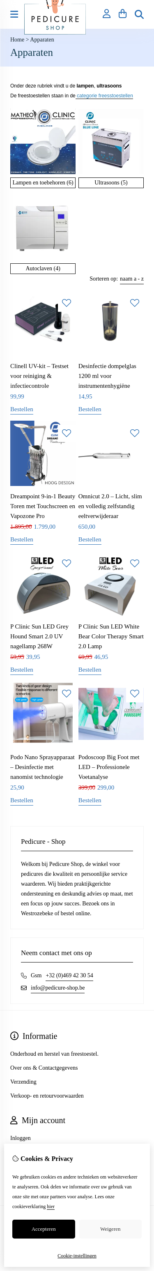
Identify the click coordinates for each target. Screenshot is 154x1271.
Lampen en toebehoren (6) (43, 183)
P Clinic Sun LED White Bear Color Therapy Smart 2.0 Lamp (111, 636)
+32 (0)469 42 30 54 (69, 975)
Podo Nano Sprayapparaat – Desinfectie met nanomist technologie (42, 767)
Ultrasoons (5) (111, 183)
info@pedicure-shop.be (58, 988)
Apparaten (42, 40)
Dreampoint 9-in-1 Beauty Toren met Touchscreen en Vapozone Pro (42, 506)
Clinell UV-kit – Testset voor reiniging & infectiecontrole (39, 376)
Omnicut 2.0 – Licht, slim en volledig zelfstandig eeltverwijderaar (110, 506)
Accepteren (44, 1229)
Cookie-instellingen (77, 1256)
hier (51, 1206)
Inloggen (20, 1138)
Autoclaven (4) (42, 268)
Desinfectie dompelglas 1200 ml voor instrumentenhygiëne (107, 376)
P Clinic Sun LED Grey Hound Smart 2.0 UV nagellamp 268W (39, 636)
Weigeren (110, 1229)
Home (17, 40)
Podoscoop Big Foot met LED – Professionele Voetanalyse (109, 767)
